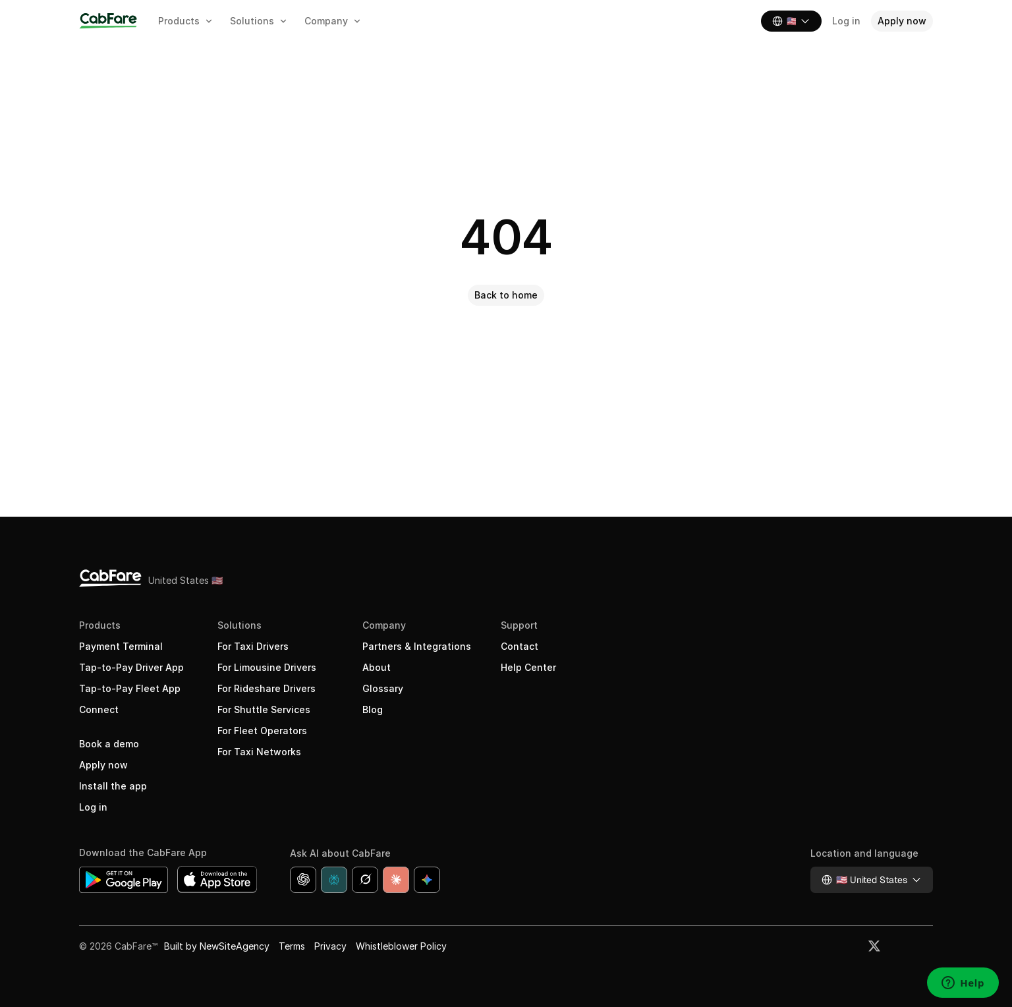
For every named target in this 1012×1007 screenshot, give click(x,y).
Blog (372, 709)
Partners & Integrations (416, 646)
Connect (99, 709)
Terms (292, 946)
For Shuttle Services (263, 709)
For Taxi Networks (259, 751)
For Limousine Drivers (266, 667)
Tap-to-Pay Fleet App (130, 688)
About (376, 667)
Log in (93, 807)
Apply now (103, 764)
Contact (519, 646)
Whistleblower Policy (401, 946)
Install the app (113, 785)
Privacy (330, 946)
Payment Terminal (121, 646)
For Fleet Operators (262, 730)
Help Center (528, 667)
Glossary (382, 688)
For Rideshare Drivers (266, 688)
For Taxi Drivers (253, 646)
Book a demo (109, 743)
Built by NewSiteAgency (216, 946)
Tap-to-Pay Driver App (131, 667)
